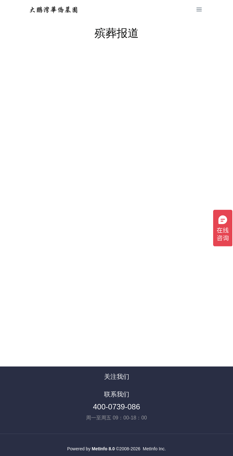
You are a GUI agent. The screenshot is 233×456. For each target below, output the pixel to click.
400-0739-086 (116, 406)
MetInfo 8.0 (103, 448)
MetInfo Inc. (154, 448)
